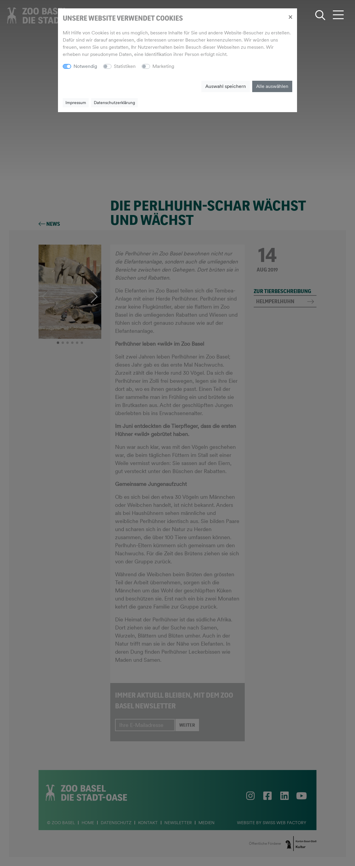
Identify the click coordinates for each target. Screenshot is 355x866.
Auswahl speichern (225, 86)
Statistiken (125, 66)
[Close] (290, 16)
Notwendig (85, 66)
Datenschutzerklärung (114, 102)
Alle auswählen (272, 86)
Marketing (163, 66)
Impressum (75, 102)
